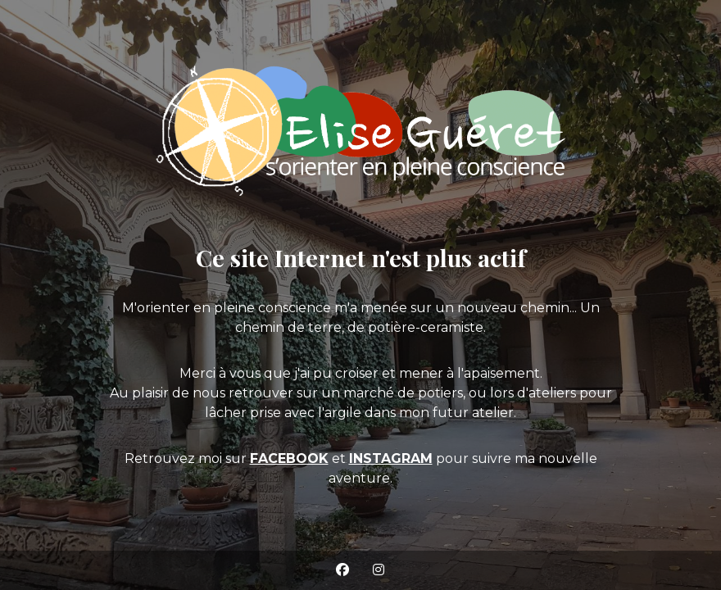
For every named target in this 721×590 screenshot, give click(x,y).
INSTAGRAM (391, 458)
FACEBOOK (289, 458)
